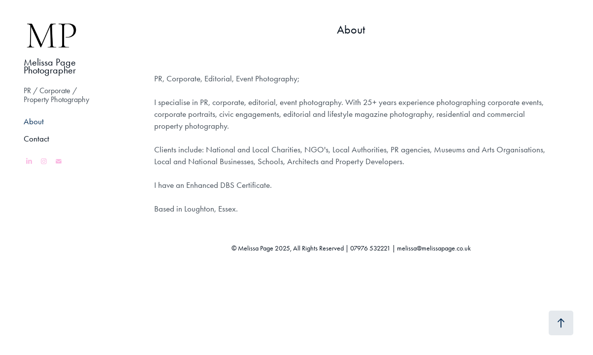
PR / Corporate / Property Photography (56, 95)
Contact (36, 138)
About (34, 121)
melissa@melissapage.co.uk (434, 248)
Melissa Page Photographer (51, 66)
